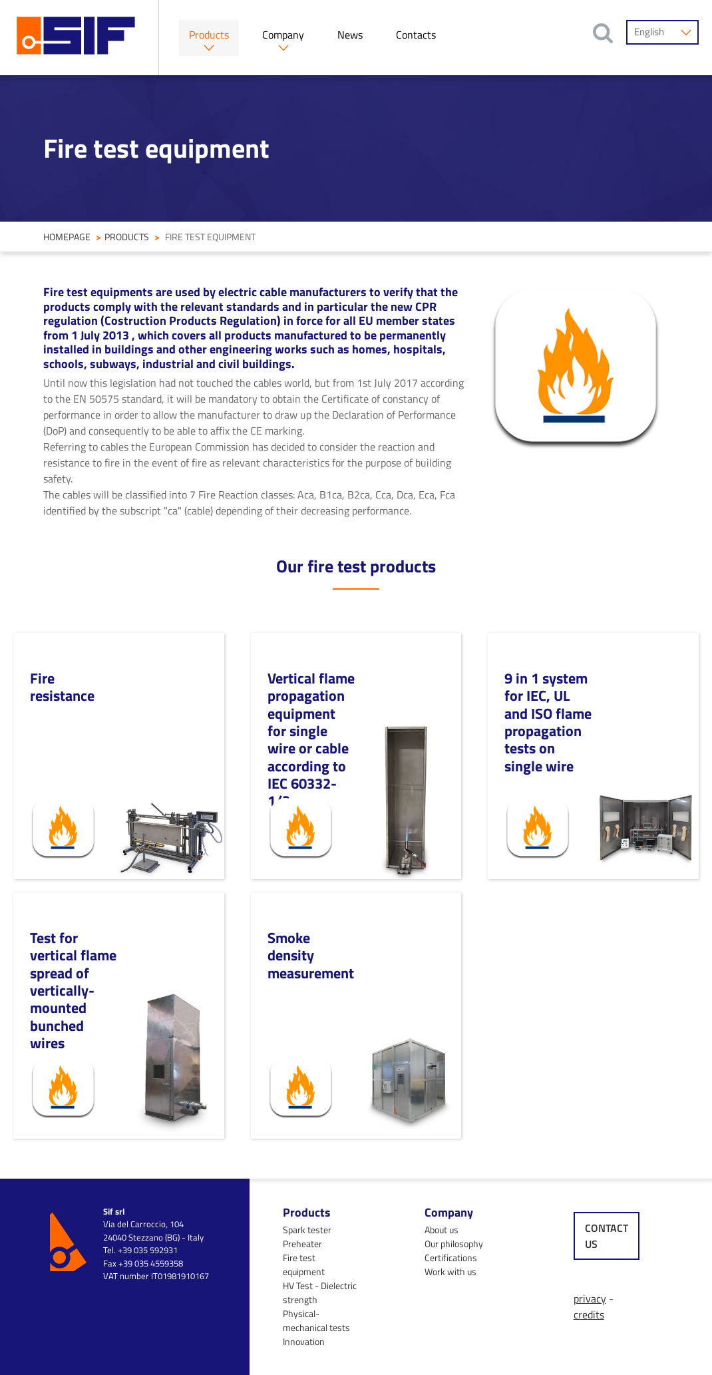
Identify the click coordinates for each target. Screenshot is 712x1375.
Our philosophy (454, 1244)
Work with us (450, 1271)
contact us (606, 1236)
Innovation (304, 1341)
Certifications (451, 1258)
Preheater (302, 1244)
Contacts (416, 35)
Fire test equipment (304, 1264)
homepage (66, 237)
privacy (590, 1298)
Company (283, 35)
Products (209, 35)
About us (441, 1230)
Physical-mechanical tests (316, 1320)
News (350, 35)
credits (589, 1314)
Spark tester (307, 1230)
